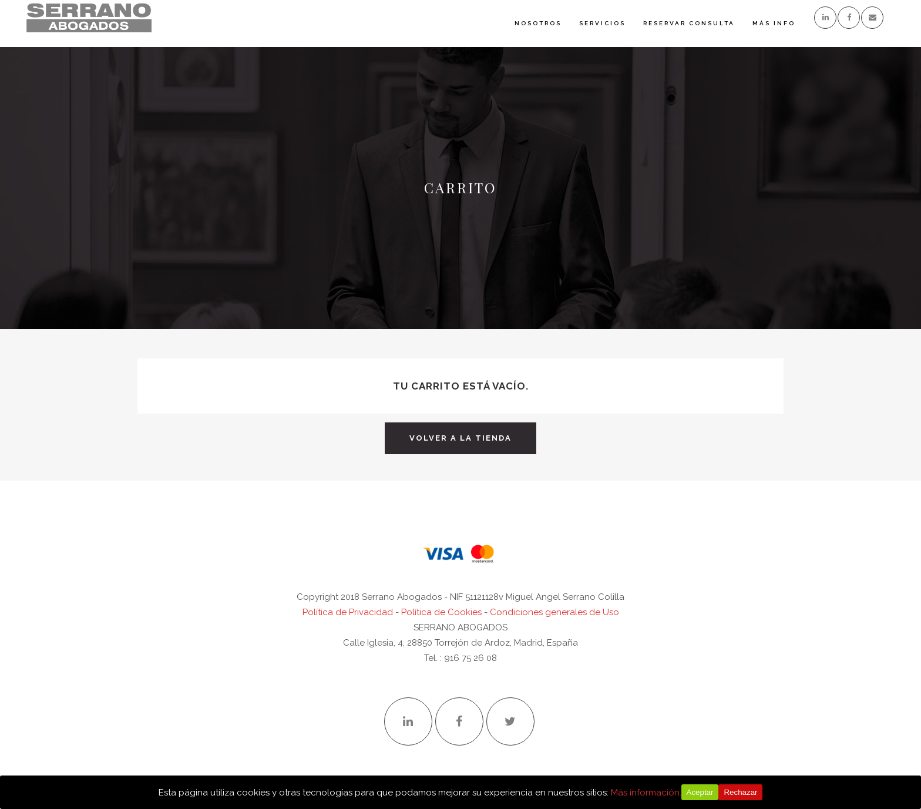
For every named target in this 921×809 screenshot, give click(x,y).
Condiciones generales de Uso (554, 612)
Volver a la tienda (460, 438)
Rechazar (740, 792)
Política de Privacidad (347, 612)
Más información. (646, 792)
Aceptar (700, 792)
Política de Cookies (441, 612)
